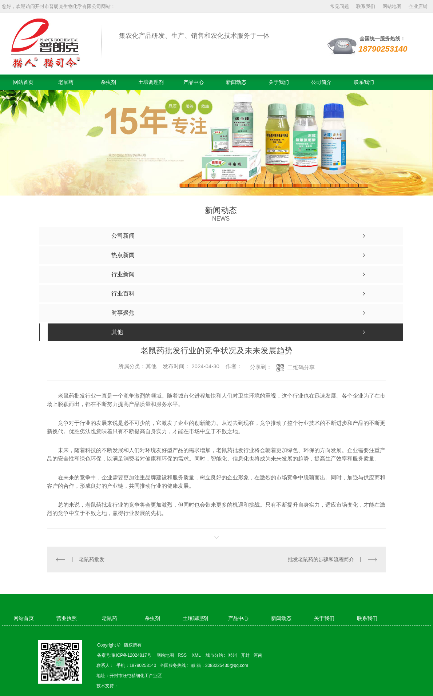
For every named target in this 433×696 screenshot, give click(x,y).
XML (197, 655)
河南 (258, 655)
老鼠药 (66, 82)
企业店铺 (418, 6)
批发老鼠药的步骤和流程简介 (321, 559)
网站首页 (23, 82)
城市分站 (214, 655)
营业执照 (66, 618)
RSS (183, 655)
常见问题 (339, 6)
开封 (245, 655)
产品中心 (193, 82)
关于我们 (279, 82)
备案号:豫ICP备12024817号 (124, 655)
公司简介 (321, 82)
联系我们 (365, 6)
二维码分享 (301, 367)
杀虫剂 (108, 82)
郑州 (232, 655)
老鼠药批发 (91, 559)
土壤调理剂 (151, 82)
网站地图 (391, 6)
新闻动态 (236, 82)
